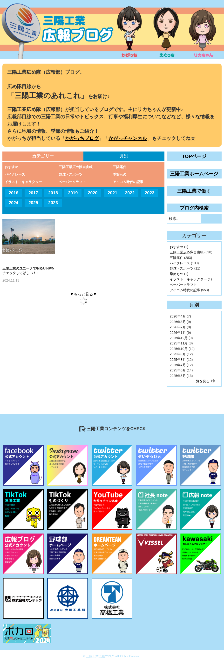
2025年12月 (179, 338)
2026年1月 (178, 333)
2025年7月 (178, 365)
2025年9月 (178, 354)
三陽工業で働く (194, 191)
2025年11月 (179, 343)
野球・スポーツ (70, 174)
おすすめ (11, 167)
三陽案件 (119, 167)
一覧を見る (201, 381)
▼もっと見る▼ (83, 294)
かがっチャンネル (128, 138)
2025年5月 (178, 376)
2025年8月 (178, 360)
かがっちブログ (82, 138)
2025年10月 (179, 349)
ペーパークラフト (72, 182)
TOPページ (194, 156)
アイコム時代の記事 (128, 182)
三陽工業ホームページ (194, 173)
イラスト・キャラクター (23, 182)
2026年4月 (178, 316)
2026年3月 (178, 322)
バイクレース (15, 174)
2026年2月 (178, 327)
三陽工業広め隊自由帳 (76, 167)
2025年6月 (178, 370)
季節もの (119, 174)
